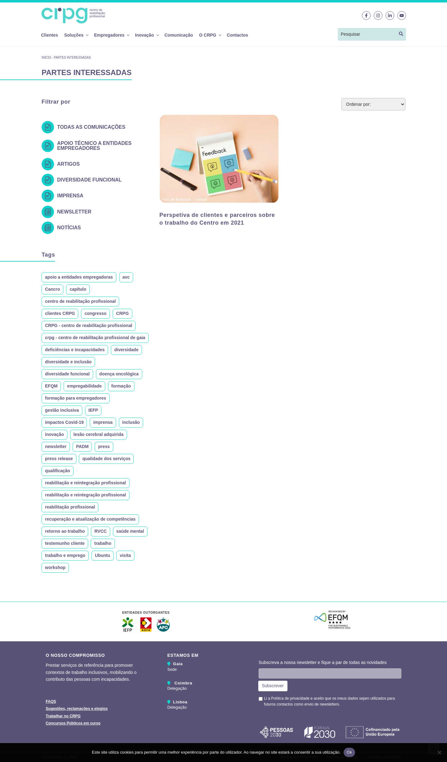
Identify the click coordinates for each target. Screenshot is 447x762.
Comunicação (179, 35)
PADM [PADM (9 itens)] (82, 446)
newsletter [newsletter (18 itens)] (55, 446)
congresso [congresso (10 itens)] (95, 313)
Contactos (237, 35)
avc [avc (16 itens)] (126, 277)
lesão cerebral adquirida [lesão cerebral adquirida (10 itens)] (99, 434)
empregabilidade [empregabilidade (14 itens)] (84, 385)
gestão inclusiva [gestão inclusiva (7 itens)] (62, 410)
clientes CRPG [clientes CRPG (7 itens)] (60, 313)
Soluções (76, 35)
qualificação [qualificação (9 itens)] (57, 470)
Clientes (49, 35)
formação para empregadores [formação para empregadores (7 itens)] (75, 398)
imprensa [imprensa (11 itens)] (102, 422)
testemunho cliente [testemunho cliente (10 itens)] (65, 543)
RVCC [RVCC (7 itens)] (100, 531)
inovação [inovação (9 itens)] (54, 434)
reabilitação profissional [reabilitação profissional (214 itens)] (70, 506)
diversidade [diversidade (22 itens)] (126, 349)
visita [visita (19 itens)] (125, 555)
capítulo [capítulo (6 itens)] (78, 289)
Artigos (68, 164)
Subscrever (273, 685)
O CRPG (210, 35)
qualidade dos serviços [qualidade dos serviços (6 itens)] (106, 458)
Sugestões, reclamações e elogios (77, 708)
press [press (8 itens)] (104, 446)
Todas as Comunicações (91, 127)
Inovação (146, 35)
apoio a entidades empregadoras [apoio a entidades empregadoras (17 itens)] (79, 277)
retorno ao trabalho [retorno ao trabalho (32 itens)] (65, 531)
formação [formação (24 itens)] (121, 385)
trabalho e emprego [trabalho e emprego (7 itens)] (65, 555)
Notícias (69, 227)
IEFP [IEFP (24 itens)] (93, 410)
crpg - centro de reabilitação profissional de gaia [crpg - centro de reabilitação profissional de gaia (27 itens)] (95, 337)
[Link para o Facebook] (366, 15)
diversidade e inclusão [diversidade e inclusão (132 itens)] (68, 361)
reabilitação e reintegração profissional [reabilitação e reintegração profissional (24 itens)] (85, 482)
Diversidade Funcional (89, 179)
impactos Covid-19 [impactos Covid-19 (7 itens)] (64, 422)
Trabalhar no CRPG (63, 716)
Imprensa (70, 195)
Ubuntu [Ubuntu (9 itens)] (102, 555)
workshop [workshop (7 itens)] (55, 567)
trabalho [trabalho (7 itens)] (102, 543)
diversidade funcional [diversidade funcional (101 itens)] (67, 373)
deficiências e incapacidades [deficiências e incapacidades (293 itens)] (75, 349)
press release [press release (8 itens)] (59, 458)
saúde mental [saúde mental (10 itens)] (130, 531)
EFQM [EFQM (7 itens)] (51, 385)
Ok (349, 752)
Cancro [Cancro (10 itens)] (52, 289)
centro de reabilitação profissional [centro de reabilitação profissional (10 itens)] (80, 301)
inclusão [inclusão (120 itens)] (131, 422)
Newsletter (74, 211)
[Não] (439, 752)
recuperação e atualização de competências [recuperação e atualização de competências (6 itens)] (90, 519)
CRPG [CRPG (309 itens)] (122, 313)
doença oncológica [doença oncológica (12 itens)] (119, 373)
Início (46, 57)
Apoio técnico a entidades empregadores (94, 146)
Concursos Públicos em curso (73, 723)
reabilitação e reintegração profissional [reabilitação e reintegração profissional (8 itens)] (85, 494)
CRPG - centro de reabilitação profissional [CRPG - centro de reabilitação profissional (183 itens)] (88, 325)
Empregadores (111, 35)
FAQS (51, 701)
